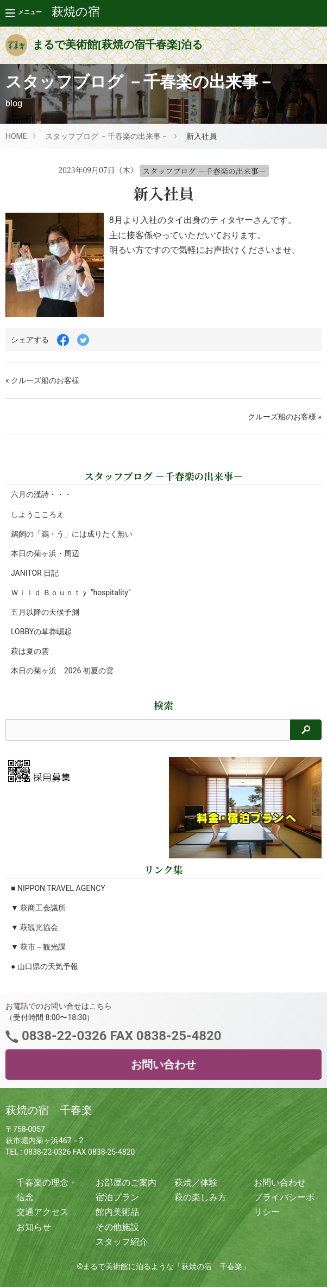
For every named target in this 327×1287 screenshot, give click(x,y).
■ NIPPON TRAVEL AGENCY (58, 888)
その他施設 (117, 1227)
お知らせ (33, 1227)
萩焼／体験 (196, 1182)
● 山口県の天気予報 (44, 966)
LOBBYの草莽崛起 (41, 631)
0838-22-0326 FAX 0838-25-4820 (119, 1035)
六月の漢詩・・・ (41, 494)
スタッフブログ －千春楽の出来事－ (106, 136)
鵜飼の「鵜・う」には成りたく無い (72, 534)
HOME (16, 136)
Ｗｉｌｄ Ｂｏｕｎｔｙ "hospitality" (70, 592)
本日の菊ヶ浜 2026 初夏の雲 (62, 670)
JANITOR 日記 (35, 573)
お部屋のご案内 (126, 1182)
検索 (163, 705)
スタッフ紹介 (122, 1242)
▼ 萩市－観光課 (38, 946)
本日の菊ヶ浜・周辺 (45, 553)
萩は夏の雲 (30, 651)
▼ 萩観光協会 (34, 927)
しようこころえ (37, 514)
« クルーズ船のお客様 (42, 380)
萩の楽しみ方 (200, 1197)
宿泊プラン (117, 1197)
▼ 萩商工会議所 (38, 907)
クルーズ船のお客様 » (285, 416)
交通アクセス (42, 1212)
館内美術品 (117, 1212)
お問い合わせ (163, 1064)
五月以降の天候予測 (45, 612)
